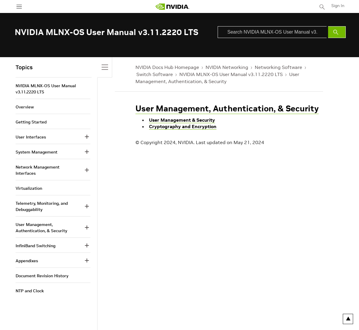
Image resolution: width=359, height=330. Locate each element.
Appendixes (27, 260)
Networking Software (278, 67)
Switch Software (154, 74)
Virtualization (29, 188)
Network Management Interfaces (37, 170)
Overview (25, 107)
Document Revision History (42, 275)
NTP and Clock (30, 290)
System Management (36, 152)
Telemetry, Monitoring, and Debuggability (42, 206)
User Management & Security (182, 120)
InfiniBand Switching (35, 245)
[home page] (172, 7)
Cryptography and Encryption (182, 126)
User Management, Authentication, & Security (227, 108)
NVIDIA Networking (227, 67)
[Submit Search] (337, 32)
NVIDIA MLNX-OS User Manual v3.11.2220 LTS (231, 74)
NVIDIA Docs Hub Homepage (167, 67)
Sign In (337, 5)
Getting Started (31, 122)
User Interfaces (31, 137)
